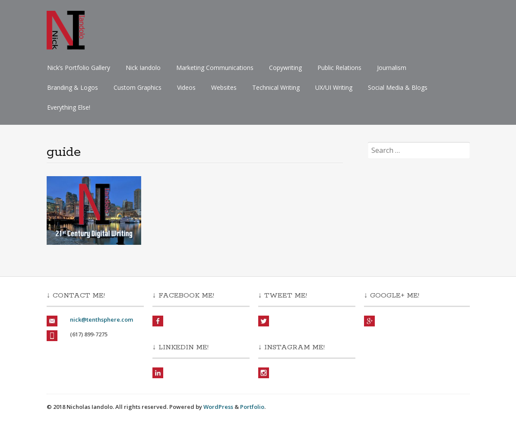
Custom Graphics (137, 87)
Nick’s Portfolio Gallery (78, 67)
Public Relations (339, 67)
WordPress (218, 407)
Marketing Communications (214, 67)
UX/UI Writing (333, 87)
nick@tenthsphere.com (101, 319)
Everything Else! (68, 107)
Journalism (391, 67)
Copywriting (285, 67)
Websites (224, 87)
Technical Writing (276, 87)
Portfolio (252, 407)
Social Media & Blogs (397, 87)
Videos (186, 87)
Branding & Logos (72, 87)
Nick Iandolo (143, 67)
